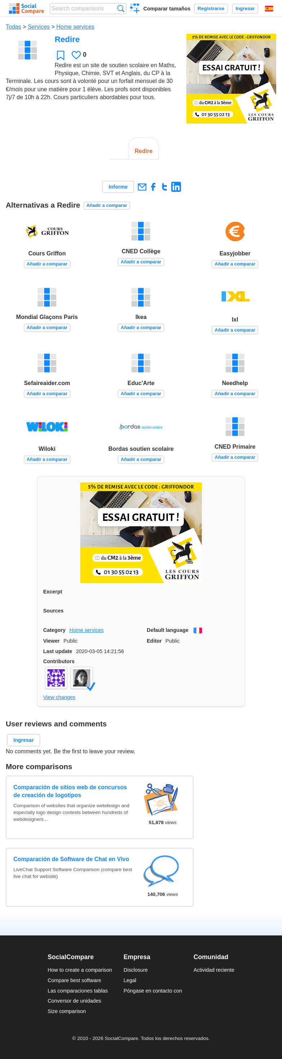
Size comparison (66, 1011)
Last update (57, 651)
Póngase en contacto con (153, 991)
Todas (13, 27)
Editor (154, 641)
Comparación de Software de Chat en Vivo (71, 859)
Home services (75, 27)
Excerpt (52, 592)
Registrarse (210, 8)
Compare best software (74, 980)
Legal (130, 980)
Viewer (51, 641)
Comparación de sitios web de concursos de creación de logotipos (70, 791)
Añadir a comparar (106, 205)
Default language (167, 630)
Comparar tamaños (166, 8)
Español (269, 8)
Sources (53, 611)
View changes (59, 697)
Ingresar (245, 8)
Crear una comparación (135, 9)
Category (54, 630)
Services (39, 27)
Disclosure (136, 970)
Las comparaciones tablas (77, 991)
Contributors (58, 661)
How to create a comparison (79, 970)
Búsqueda (120, 8)
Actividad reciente (214, 970)
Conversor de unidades (74, 1001)
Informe (118, 187)
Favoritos (60, 55)
